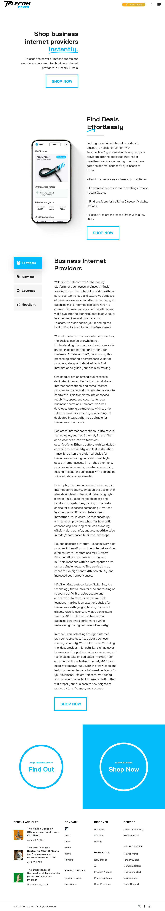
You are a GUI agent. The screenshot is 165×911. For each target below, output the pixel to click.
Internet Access (103, 871)
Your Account (131, 877)
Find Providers (131, 859)
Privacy (69, 859)
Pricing (98, 841)
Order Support (131, 883)
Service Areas (131, 835)
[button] (159, 4)
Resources (71, 883)
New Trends (100, 859)
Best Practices (102, 883)
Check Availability (133, 829)
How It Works (131, 853)
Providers (99, 829)
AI (95, 865)
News (68, 847)
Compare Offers (132, 865)
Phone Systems (103, 877)
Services (99, 835)
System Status (73, 877)
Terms (68, 853)
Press (68, 841)
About (68, 835)
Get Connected (132, 871)
